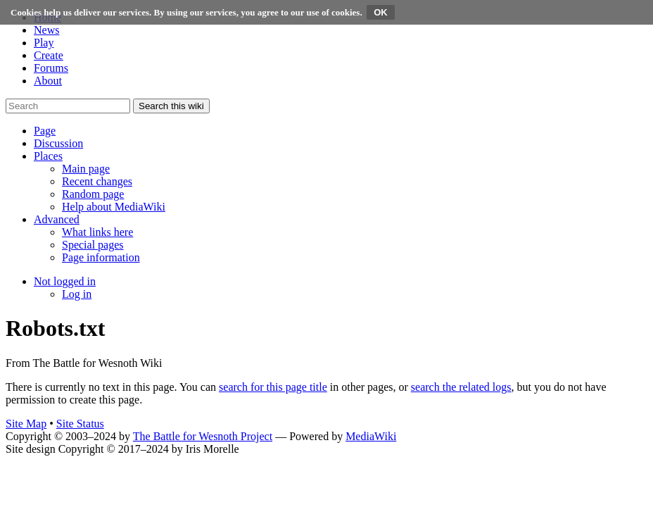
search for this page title (273, 387)
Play (43, 43)
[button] (45, 131)
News (46, 30)
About (48, 81)
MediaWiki (370, 436)
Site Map (26, 424)
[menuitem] (86, 169)
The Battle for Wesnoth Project (202, 436)
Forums (51, 68)
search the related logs (461, 387)
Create (48, 55)
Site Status (80, 424)
